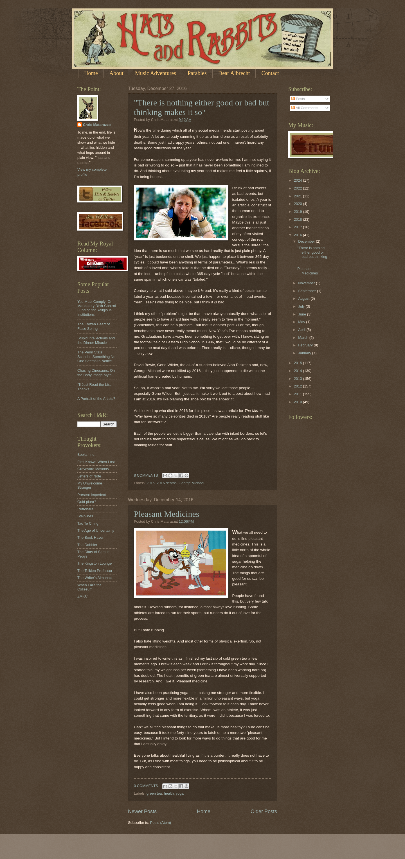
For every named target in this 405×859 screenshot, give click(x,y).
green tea (154, 793)
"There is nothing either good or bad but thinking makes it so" (201, 107)
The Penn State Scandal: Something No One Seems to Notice (96, 356)
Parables (197, 73)
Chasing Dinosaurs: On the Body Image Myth (96, 372)
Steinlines (85, 516)
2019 (298, 211)
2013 (298, 378)
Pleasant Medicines (166, 513)
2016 (151, 483)
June (302, 314)
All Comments (304, 108)
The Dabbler (87, 545)
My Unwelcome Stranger (89, 485)
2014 (298, 371)
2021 (298, 196)
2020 (298, 204)
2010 (298, 402)
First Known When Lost (96, 462)
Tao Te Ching (87, 523)
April (302, 330)
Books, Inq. (86, 454)
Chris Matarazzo (97, 125)
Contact (270, 73)
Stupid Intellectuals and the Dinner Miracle (96, 340)
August (304, 298)
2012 (298, 386)
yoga (180, 793)
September (307, 291)
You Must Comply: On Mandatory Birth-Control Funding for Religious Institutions (96, 308)
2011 (298, 394)
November (307, 283)
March (303, 337)
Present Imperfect (91, 495)
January (305, 353)
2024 (298, 180)
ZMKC (82, 596)
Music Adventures (155, 73)
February (306, 345)
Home (91, 73)
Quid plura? (86, 502)
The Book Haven (90, 537)
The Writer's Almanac (94, 578)
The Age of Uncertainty (95, 530)
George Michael (191, 483)
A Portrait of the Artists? (96, 398)
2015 (298, 363)
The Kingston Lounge (94, 563)
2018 (298, 219)
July (301, 306)
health (169, 793)
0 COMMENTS (146, 786)
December (307, 241)
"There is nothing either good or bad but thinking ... (312, 254)
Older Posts (264, 811)
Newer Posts (142, 811)
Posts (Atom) (160, 822)
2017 (298, 227)
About (116, 73)
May (302, 322)
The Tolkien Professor (94, 571)
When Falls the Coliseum (89, 587)
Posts (298, 99)
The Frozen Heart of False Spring (93, 326)
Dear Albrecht (234, 73)
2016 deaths (167, 483)
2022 (298, 188)
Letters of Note (89, 476)
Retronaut (85, 509)
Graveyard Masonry (93, 469)
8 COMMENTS (146, 475)
